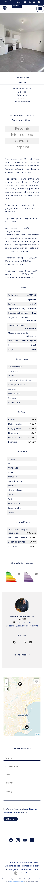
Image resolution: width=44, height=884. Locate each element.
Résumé (22, 128)
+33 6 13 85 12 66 (23, 622)
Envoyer (10, 819)
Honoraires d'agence (32, 866)
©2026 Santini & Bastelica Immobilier (22, 862)
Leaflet (38, 734)
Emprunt (22, 147)
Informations (22, 134)
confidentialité (37, 879)
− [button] (7, 684)
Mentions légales (12, 866)
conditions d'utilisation (16, 881)
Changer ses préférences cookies (23, 869)
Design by (25, 873)
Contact (22, 140)
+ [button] (7, 680)
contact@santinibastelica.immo (23, 625)
